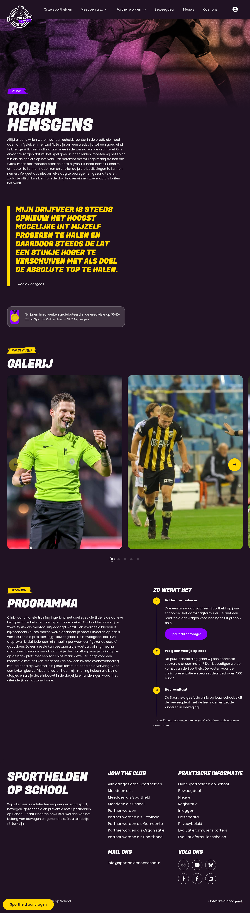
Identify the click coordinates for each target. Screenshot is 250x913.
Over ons (210, 9)
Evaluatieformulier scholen (202, 836)
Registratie (188, 803)
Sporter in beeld (21, 350)
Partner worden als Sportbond (135, 836)
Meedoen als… (92, 9)
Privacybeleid (190, 823)
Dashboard (188, 817)
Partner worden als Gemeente (135, 823)
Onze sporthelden (58, 9)
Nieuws (188, 9)
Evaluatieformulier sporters (202, 830)
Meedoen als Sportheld (129, 797)
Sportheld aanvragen (186, 634)
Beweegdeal (164, 9)
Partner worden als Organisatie (136, 830)
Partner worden (128, 9)
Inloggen (186, 810)
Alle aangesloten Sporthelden (135, 784)
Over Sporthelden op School (203, 784)
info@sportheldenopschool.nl (134, 862)
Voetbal (16, 91)
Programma (18, 590)
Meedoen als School (126, 803)
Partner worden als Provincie (133, 817)
